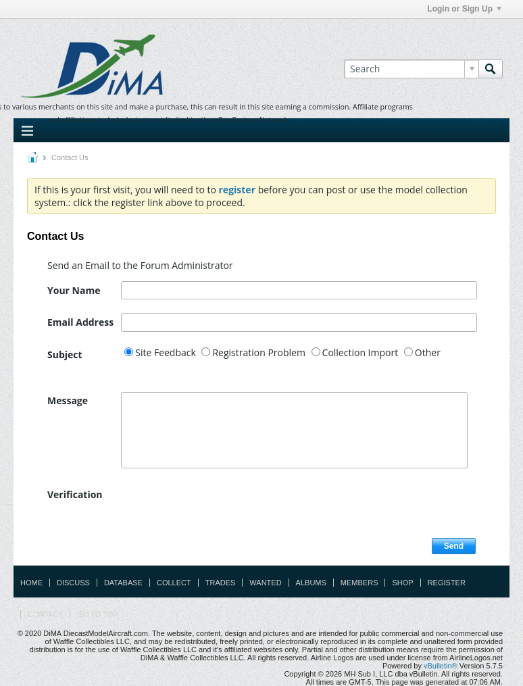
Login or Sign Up (464, 9)
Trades (220, 583)
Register (447, 583)
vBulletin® (440, 666)
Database (123, 583)
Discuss (73, 583)
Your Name (73, 290)
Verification (75, 494)
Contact (45, 614)
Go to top (97, 614)
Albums (311, 583)
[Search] (411, 68)
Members (359, 583)
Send (454, 546)
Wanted (265, 583)
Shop (402, 583)
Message (67, 400)
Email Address (80, 322)
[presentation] (223, 511)
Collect (174, 583)
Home (31, 583)
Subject (64, 354)
